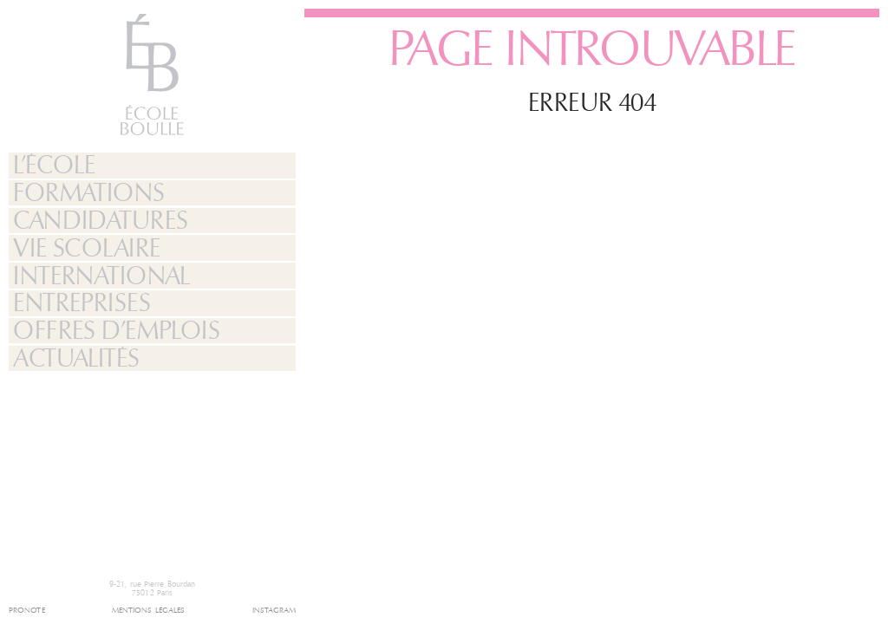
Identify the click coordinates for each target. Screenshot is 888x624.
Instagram (274, 610)
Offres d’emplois (116, 331)
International (101, 276)
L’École (54, 165)
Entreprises (81, 303)
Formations (88, 193)
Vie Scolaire (86, 249)
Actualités (76, 359)
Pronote (27, 610)
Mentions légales (149, 610)
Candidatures (100, 221)
